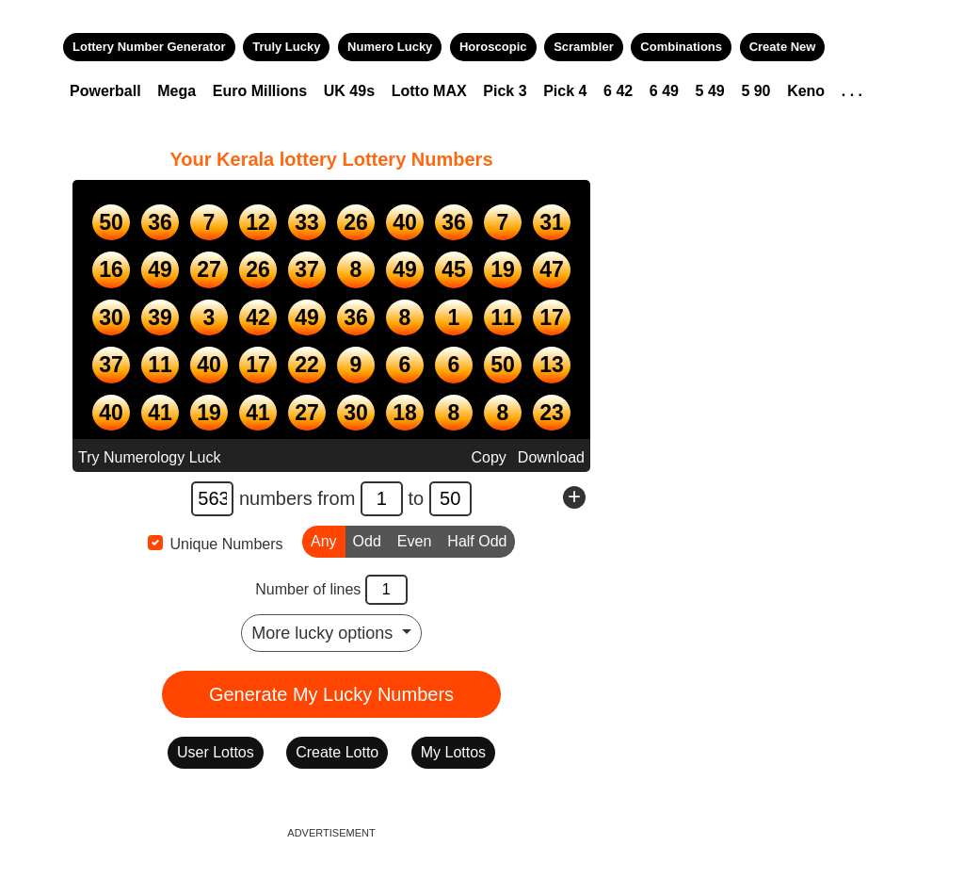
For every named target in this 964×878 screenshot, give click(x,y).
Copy (488, 457)
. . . (852, 91)
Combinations (681, 47)
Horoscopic (493, 47)
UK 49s (349, 91)
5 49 (710, 91)
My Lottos (453, 752)
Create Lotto (337, 752)
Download (551, 457)
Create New (782, 47)
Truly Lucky (286, 47)
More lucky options (324, 633)
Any (324, 539)
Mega (176, 91)
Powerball (105, 91)
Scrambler (584, 47)
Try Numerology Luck (149, 457)
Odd (367, 539)
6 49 (664, 91)
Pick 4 (564, 91)
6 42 (618, 91)
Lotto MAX (429, 91)
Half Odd (476, 539)
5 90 (755, 91)
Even (414, 539)
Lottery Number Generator (149, 47)
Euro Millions (260, 91)
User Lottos (215, 752)
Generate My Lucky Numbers (331, 694)
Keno (806, 91)
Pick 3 (504, 91)
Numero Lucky (389, 47)
